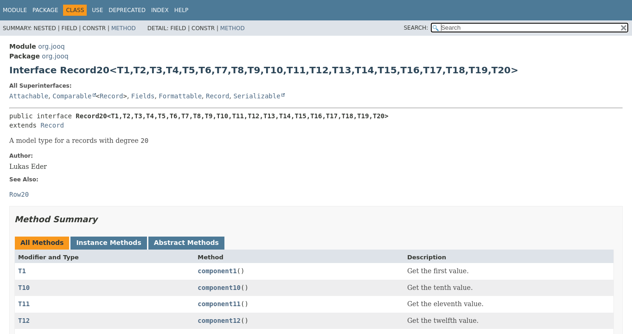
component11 (219, 304)
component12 (219, 320)
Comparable (71, 96)
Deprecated (127, 10)
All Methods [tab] (42, 242)
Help (181, 10)
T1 (22, 271)
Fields (143, 96)
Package (45, 10)
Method (123, 28)
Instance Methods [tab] (108, 242)
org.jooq (51, 46)
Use (97, 10)
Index (160, 10)
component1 (217, 271)
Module (15, 10)
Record (111, 96)
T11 (24, 304)
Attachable (28, 96)
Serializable (256, 96)
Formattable (180, 96)
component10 (219, 287)
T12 (24, 320)
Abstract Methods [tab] (186, 242)
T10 (24, 287)
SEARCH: (416, 28)
